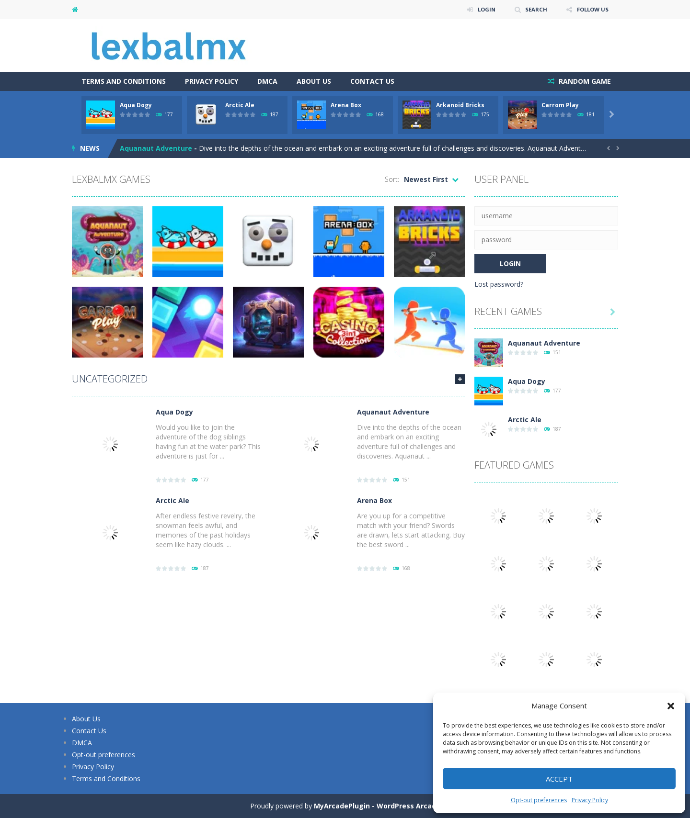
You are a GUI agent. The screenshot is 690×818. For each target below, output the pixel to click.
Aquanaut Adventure (156, 148)
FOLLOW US (591, 9)
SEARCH (533, 9)
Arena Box (346, 105)
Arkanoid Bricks (460, 105)
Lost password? (498, 284)
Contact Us (372, 81)
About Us (314, 81)
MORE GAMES (460, 379)
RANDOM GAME (584, 81)
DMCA (267, 81)
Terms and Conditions (123, 81)
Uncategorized (110, 378)
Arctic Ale (239, 105)
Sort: (392, 179)
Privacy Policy (590, 800)
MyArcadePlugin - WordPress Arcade (377, 805)
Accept (559, 779)
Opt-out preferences (539, 800)
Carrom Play (560, 105)
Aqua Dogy (136, 105)
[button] (671, 706)
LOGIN (482, 9)
